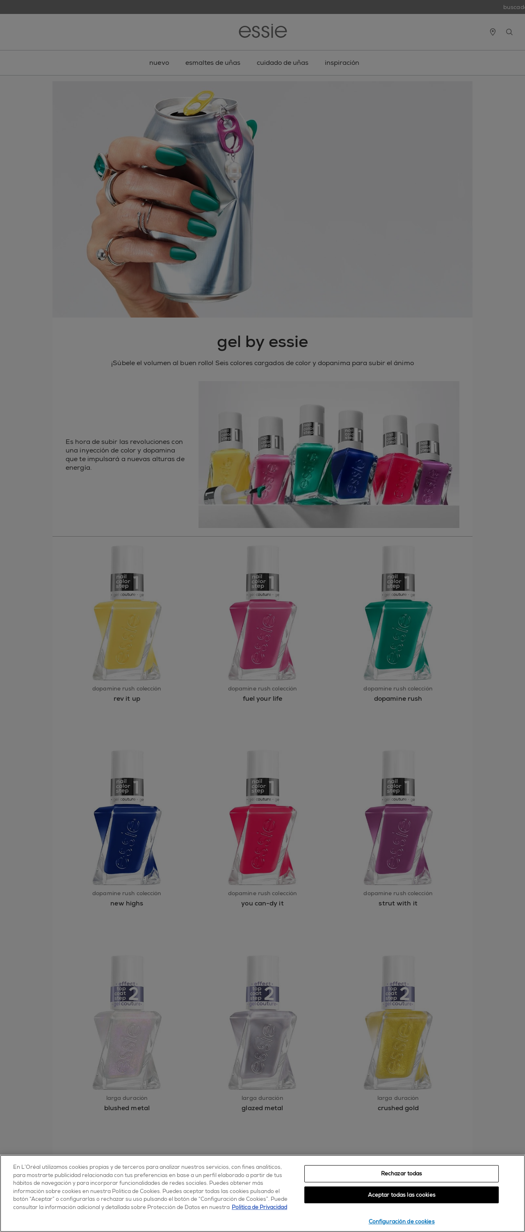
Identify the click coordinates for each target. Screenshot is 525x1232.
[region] (262, 1193)
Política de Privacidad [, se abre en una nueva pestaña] (259, 1207)
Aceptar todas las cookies (402, 1194)
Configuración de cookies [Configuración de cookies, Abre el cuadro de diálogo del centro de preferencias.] (402, 1221)
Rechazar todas (401, 1173)
